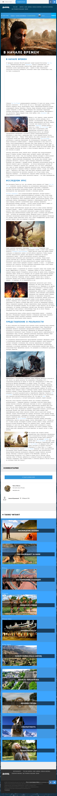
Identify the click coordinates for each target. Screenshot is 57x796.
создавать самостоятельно (19, 251)
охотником (44, 113)
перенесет (29, 64)
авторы (46, 439)
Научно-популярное (21, 15)
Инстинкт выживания (12, 193)
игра (44, 396)
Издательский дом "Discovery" (5, 8)
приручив (38, 125)
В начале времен (31, 15)
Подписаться (21, 1)
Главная (13, 15)
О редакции (7, 790)
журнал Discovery (5, 775)
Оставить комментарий (28, 477)
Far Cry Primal (16, 103)
